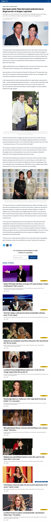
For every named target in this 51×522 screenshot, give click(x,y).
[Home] (4, 1)
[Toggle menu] (49, 1)
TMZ (4, 66)
